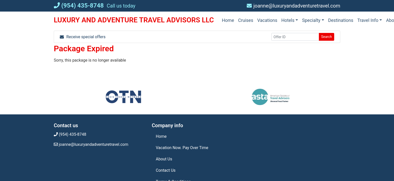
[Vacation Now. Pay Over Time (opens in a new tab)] (197, 148)
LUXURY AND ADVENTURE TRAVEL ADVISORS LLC (134, 20)
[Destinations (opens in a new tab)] (340, 20)
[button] (289, 20)
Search (326, 37)
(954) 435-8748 (79, 5)
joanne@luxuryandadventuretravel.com (293, 6)
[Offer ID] (295, 37)
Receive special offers (83, 36)
